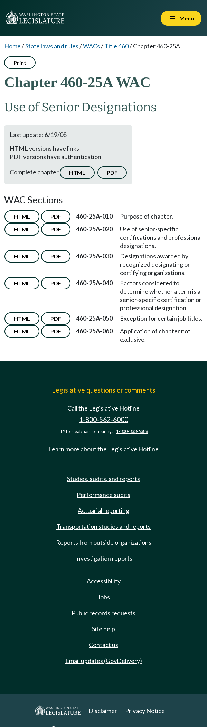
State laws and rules (51, 46)
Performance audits (103, 494)
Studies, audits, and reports (103, 478)
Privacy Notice (145, 711)
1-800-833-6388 (132, 431)
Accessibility (104, 581)
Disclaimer (102, 711)
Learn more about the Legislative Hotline (103, 449)
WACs (91, 46)
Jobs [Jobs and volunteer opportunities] (103, 597)
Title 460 (116, 46)
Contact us (103, 644)
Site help (103, 629)
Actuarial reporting (103, 510)
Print (19, 62)
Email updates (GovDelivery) (103, 660)
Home (12, 46)
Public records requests (103, 613)
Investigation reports (103, 558)
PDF (112, 172)
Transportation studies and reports (103, 526)
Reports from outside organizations (103, 542)
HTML (77, 172)
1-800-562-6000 (103, 419)
